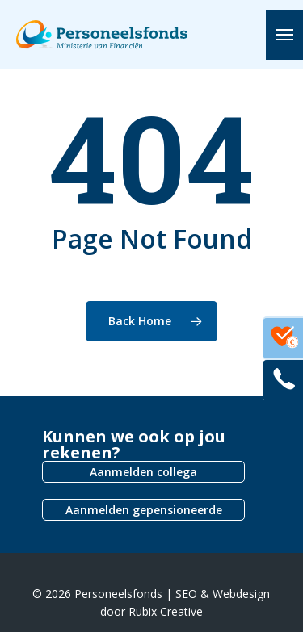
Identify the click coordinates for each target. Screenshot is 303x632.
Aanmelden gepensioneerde (143, 509)
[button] (284, 35)
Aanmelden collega (143, 471)
